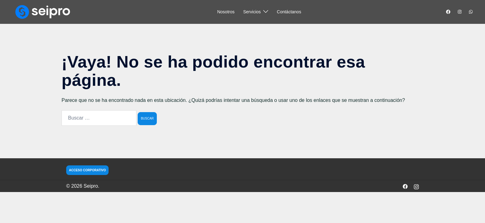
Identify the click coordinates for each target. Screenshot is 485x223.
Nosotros (225, 11)
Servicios (252, 11)
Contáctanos (289, 11)
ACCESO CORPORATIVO (87, 170)
